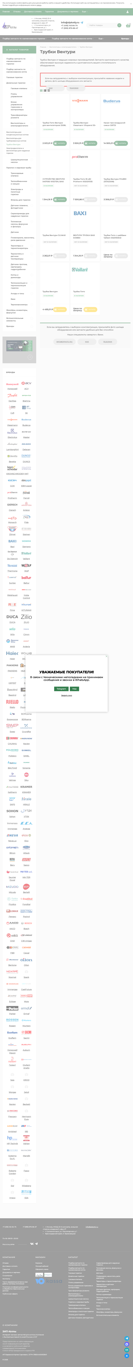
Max (74, 689)
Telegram (61, 689)
